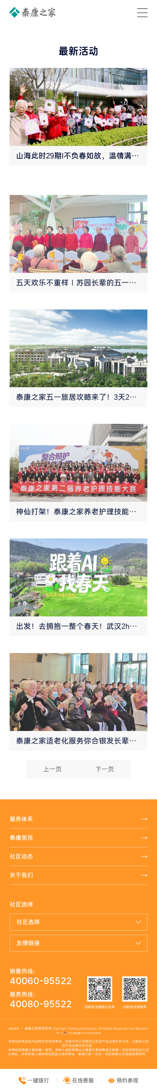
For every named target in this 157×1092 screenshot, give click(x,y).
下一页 (104, 781)
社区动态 (21, 856)
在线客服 (79, 1080)
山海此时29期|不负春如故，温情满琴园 (81, 155)
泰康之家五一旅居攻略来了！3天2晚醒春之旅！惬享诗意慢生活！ (81, 432)
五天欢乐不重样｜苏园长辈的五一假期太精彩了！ (81, 317)
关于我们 (21, 875)
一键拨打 (35, 1080)
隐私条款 (14, 1028)
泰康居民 (21, 837)
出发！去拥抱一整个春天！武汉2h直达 (80, 661)
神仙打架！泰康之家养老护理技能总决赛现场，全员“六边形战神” (81, 546)
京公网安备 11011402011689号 (82, 1033)
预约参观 (123, 1080)
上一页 (52, 781)
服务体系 (21, 819)
